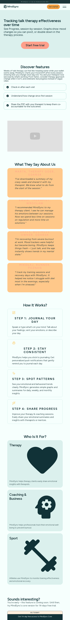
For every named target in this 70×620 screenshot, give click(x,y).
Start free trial (35, 45)
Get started (53, 7)
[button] (64, 7)
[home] (11, 6)
